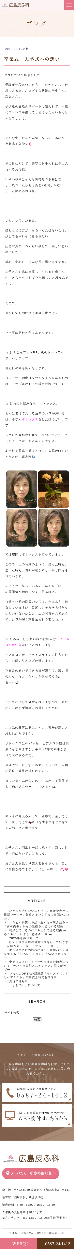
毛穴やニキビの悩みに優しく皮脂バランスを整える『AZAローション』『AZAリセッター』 (36, 953)
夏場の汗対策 (18, 981)
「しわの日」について (24, 985)
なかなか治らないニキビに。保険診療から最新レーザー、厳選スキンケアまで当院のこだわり (36, 914)
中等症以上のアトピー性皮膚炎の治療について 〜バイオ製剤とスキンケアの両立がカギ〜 (36, 965)
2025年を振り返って (24, 938)
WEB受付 (21, 1243)
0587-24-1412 (57, 1243)
